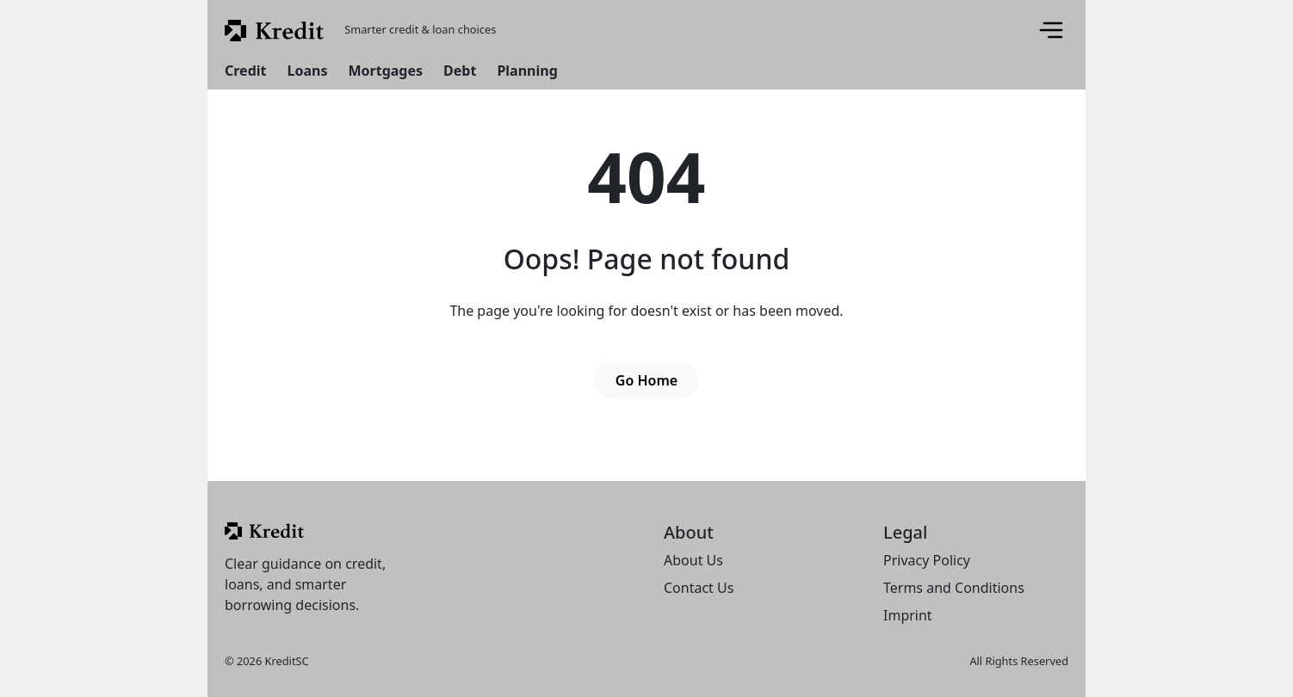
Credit (246, 70)
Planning (527, 70)
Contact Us (698, 587)
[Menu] (1051, 30)
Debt (459, 70)
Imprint (907, 615)
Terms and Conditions (953, 587)
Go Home (646, 380)
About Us (693, 560)
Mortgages (385, 70)
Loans (308, 70)
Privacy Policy (926, 560)
